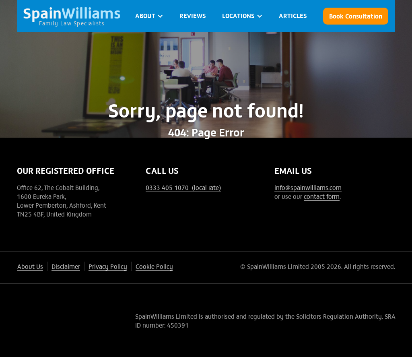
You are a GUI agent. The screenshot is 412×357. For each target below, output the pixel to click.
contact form (322, 196)
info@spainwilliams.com (308, 187)
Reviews (192, 15)
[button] (149, 16)
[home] (72, 16)
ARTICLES (293, 15)
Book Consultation (355, 15)
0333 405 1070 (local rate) (183, 187)
